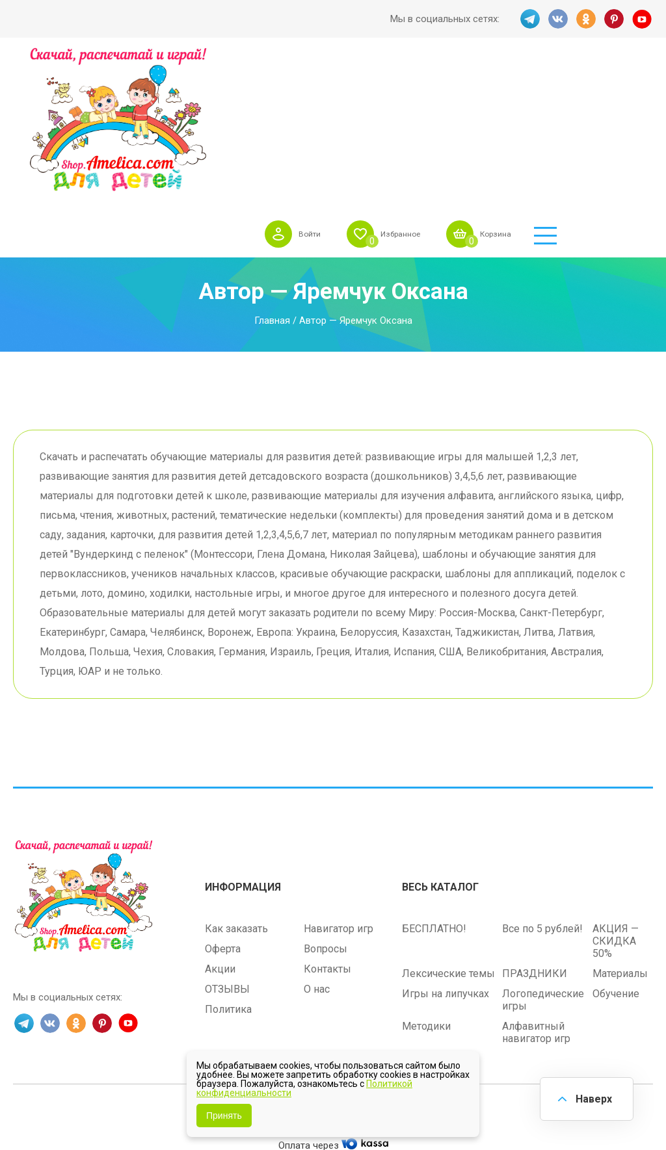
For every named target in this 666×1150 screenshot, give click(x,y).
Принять (224, 1115)
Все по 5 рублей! (542, 798)
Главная (272, 192)
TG (529, 19)
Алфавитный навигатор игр (536, 901)
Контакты (327, 838)
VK (557, 19)
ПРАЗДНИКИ (534, 843)
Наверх (592, 1097)
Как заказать (236, 798)
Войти (386, 80)
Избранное (484, 80)
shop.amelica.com (414, 985)
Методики (426, 895)
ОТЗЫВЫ (227, 858)
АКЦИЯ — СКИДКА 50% (616, 810)
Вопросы (325, 818)
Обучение (616, 863)
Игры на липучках (445, 863)
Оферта (223, 818)
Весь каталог (440, 756)
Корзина (588, 80)
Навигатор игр (338, 798)
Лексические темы (448, 843)
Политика (228, 878)
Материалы (620, 843)
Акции (220, 838)
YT (643, 19)
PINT (614, 19)
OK (586, 19)
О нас (317, 858)
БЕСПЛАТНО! (434, 798)
